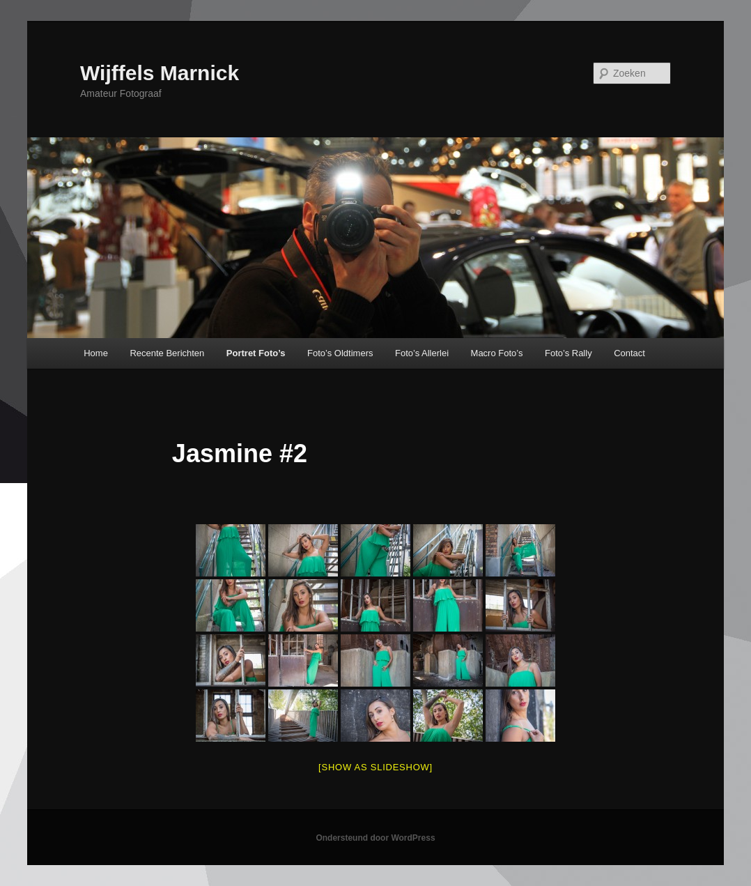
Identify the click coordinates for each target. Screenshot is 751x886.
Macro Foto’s (497, 353)
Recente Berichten (167, 353)
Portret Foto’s (256, 353)
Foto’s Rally (568, 353)
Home (96, 353)
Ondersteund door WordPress (375, 838)
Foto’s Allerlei (422, 353)
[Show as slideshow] (375, 767)
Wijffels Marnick (159, 72)
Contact (629, 353)
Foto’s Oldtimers (340, 353)
